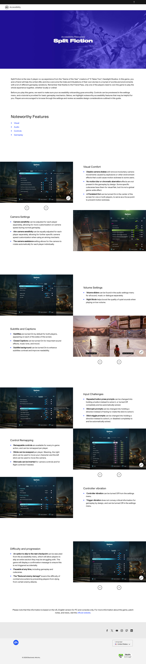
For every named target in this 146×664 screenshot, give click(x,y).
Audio (16, 127)
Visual (16, 123)
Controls (18, 131)
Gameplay (18, 135)
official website (83, 612)
